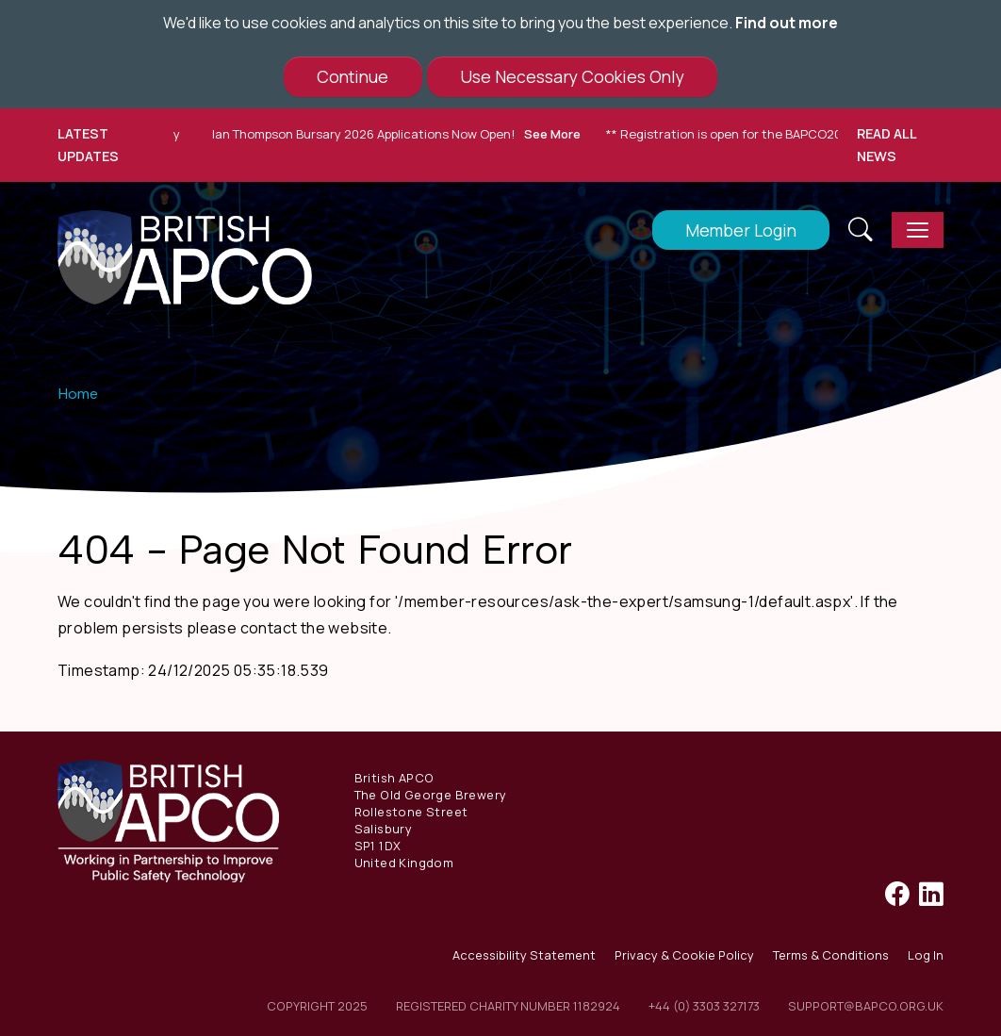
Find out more (786, 22)
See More (556, 133)
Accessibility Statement (524, 954)
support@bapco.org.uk (866, 1005)
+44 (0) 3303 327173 (704, 1005)
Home (77, 394)
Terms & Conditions (831, 954)
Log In (926, 954)
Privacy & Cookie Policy (684, 954)
